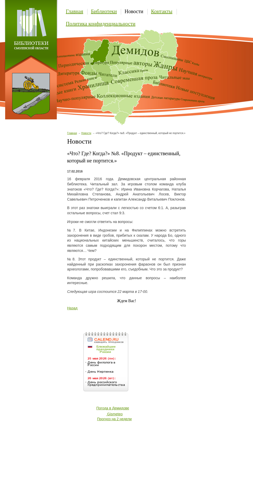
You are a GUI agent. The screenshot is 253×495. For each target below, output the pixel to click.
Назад (72, 308)
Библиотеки (104, 11)
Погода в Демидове (112, 408)
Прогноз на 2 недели (114, 419)
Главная (74, 11)
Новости (133, 11)
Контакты (161, 11)
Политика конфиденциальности (101, 24)
